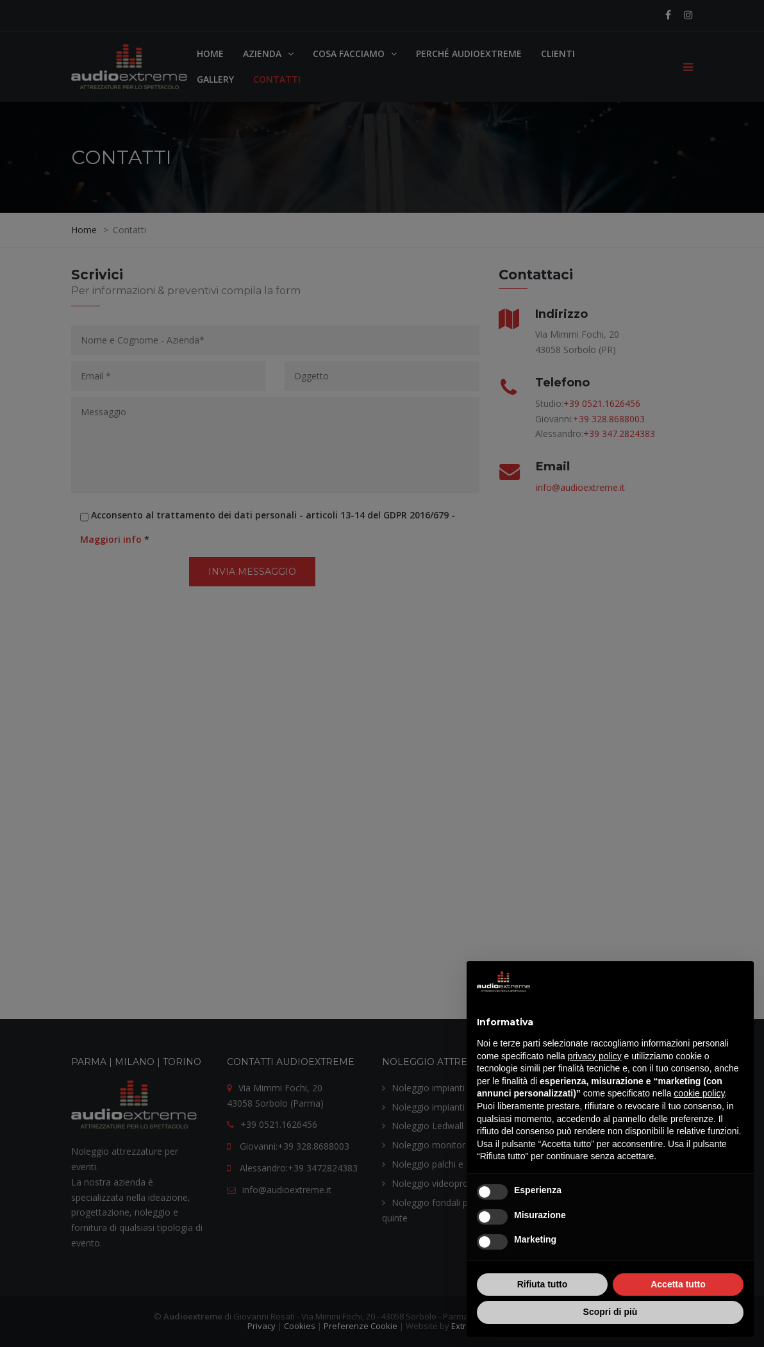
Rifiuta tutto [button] (542, 1284)
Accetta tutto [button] (678, 1284)
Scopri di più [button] (610, 1312)
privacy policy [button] (595, 1056)
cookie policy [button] (699, 1093)
